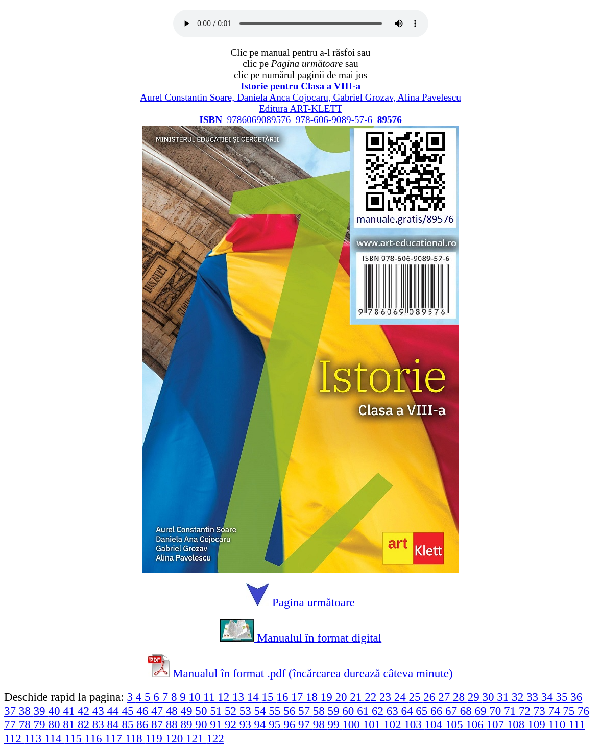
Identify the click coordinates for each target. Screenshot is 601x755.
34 (548, 696)
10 (195, 696)
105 (455, 724)
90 (202, 724)
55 (276, 710)
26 (430, 696)
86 (143, 724)
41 (70, 710)
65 (423, 710)
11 (210, 696)
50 (202, 710)
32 (519, 696)
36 (576, 696)
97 (305, 724)
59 (335, 710)
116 (95, 738)
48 (173, 710)
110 (558, 724)
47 (158, 710)
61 (364, 710)
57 (305, 710)
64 (408, 710)
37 (11, 710)
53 (246, 710)
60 (349, 710)
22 (372, 696)
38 (26, 710)
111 (576, 724)
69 (482, 710)
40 (55, 710)
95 (276, 724)
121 (196, 738)
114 (54, 738)
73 (541, 710)
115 (74, 738)
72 (526, 710)
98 (320, 724)
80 (55, 724)
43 (99, 710)
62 (379, 710)
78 (26, 724)
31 (504, 696)
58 (320, 710)
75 (570, 710)
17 (298, 696)
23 (386, 696)
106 (476, 724)
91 (217, 724)
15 (269, 696)
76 (583, 710)
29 (475, 696)
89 (188, 724)
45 (129, 710)
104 (435, 724)
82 (85, 724)
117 (115, 738)
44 (114, 710)
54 (261, 710)
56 (290, 710)
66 (437, 710)
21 (357, 696)
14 (254, 696)
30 (490, 696)
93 (246, 724)
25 (416, 696)
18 (313, 696)
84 (114, 724)
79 (41, 724)
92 (232, 724)
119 (155, 738)
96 (290, 724)
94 (261, 724)
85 (129, 724)
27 (445, 696)
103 (414, 724)
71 (511, 710)
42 (85, 710)
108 (517, 724)
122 (215, 738)
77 (11, 724)
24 (401, 696)
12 (225, 696)
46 (143, 710)
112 (14, 738)
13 (239, 696)
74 (555, 710)
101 (373, 724)
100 (352, 724)
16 (283, 696)
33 (533, 696)
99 (335, 724)
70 (496, 710)
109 (537, 724)
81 (70, 724)
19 (328, 696)
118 (135, 738)
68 (467, 710)
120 (175, 738)
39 (41, 710)
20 (342, 696)
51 (217, 710)
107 (497, 724)
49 (188, 710)
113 (34, 738)
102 (393, 724)
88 (173, 724)
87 (158, 724)
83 (99, 724)
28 (460, 696)
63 (394, 710)
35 (563, 696)
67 (452, 710)
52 (232, 710)
